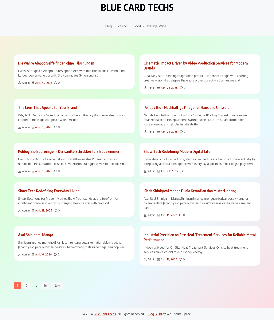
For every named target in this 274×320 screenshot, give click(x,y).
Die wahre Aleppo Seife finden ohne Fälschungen (56, 63)
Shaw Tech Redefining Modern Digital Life (177, 151)
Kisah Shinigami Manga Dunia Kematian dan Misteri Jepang (190, 190)
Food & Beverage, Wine (150, 26)
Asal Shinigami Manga (35, 234)
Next (57, 285)
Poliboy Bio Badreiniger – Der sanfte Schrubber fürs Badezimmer (68, 151)
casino (122, 26)
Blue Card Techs (137, 7)
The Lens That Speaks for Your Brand (47, 107)
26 (45, 285)
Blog (108, 26)
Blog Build (154, 314)
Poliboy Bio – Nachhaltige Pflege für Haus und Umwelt (186, 107)
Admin (26, 82)
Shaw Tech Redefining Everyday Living (49, 190)
